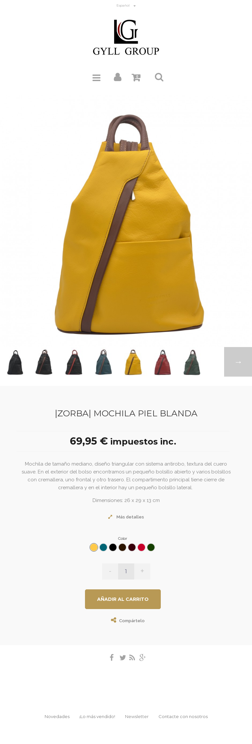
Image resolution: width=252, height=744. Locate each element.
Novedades (57, 716)
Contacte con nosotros (183, 716)
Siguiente (238, 362)
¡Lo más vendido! (97, 716)
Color (123, 538)
